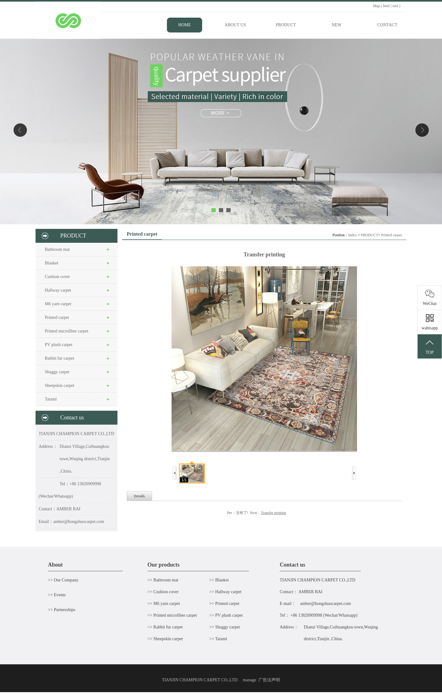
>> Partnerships (61, 609)
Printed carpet (57, 317)
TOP (430, 347)
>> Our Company (63, 580)
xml (395, 6)
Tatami (51, 399)
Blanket (51, 263)
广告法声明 (269, 680)
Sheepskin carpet (59, 385)
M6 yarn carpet (58, 304)
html (386, 6)
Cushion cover (57, 276)
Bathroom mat (57, 249)
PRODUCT (369, 235)
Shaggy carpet (57, 372)
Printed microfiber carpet (66, 331)
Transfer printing (273, 513)
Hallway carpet (58, 290)
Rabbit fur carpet (59, 358)
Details (139, 496)
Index (352, 235)
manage (250, 680)
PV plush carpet (58, 344)
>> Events (57, 595)
